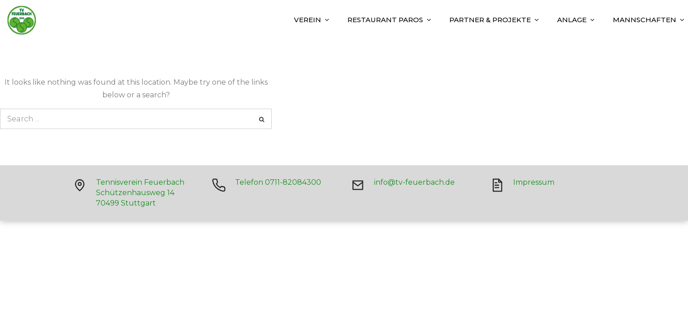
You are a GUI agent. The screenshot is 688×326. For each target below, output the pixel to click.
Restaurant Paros (385, 19)
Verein (307, 19)
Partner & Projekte (490, 19)
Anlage (572, 19)
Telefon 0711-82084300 (278, 182)
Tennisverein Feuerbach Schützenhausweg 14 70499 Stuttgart (140, 192)
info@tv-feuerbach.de (414, 182)
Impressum (533, 182)
